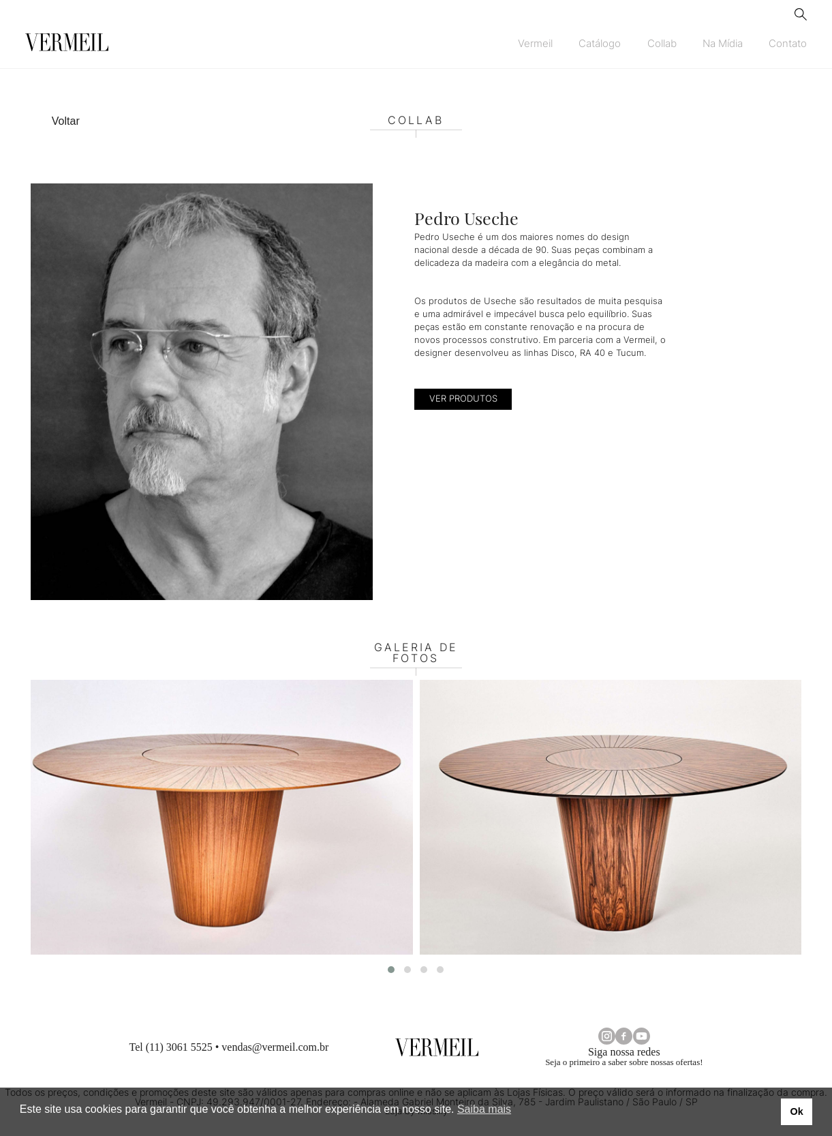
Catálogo (600, 44)
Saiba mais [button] (484, 1109)
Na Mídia (723, 44)
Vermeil (535, 44)
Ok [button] (796, 1111)
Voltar (66, 121)
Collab (662, 44)
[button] (391, 969)
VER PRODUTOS (463, 398)
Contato (788, 44)
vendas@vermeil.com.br (274, 1047)
